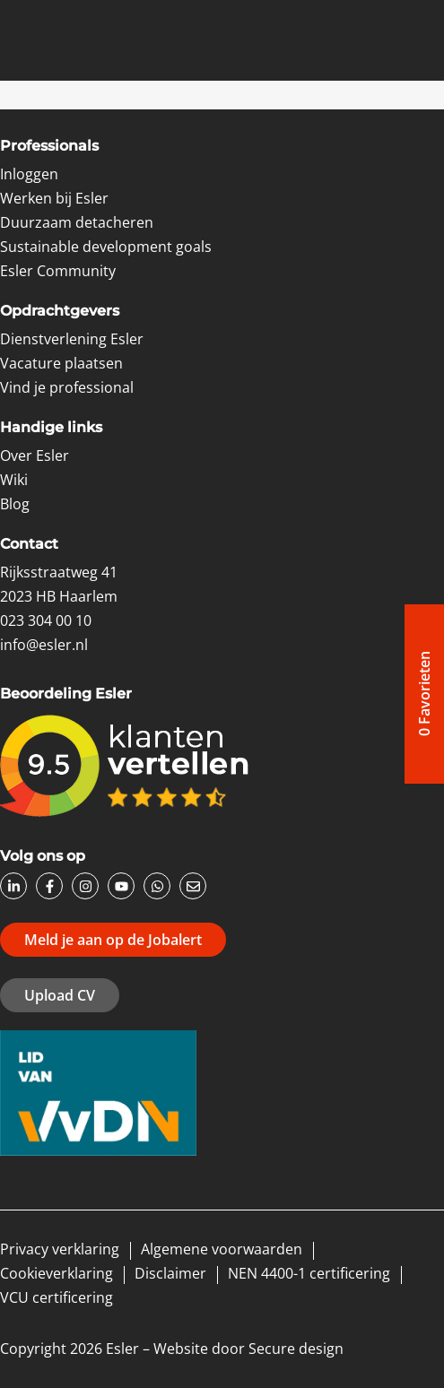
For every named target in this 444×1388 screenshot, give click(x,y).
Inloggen (29, 174)
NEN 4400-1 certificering (309, 1273)
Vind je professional (67, 387)
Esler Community (58, 271)
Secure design (296, 1348)
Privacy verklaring (59, 1249)
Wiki (14, 480)
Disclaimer (170, 1273)
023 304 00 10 (45, 620)
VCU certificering (56, 1297)
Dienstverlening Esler (72, 339)
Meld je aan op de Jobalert (113, 940)
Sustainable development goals (106, 246)
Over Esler (34, 455)
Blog (15, 504)
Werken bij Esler (54, 198)
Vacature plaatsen (61, 363)
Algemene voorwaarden (221, 1249)
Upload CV (59, 995)
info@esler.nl (44, 645)
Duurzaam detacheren (76, 222)
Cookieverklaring (56, 1273)
